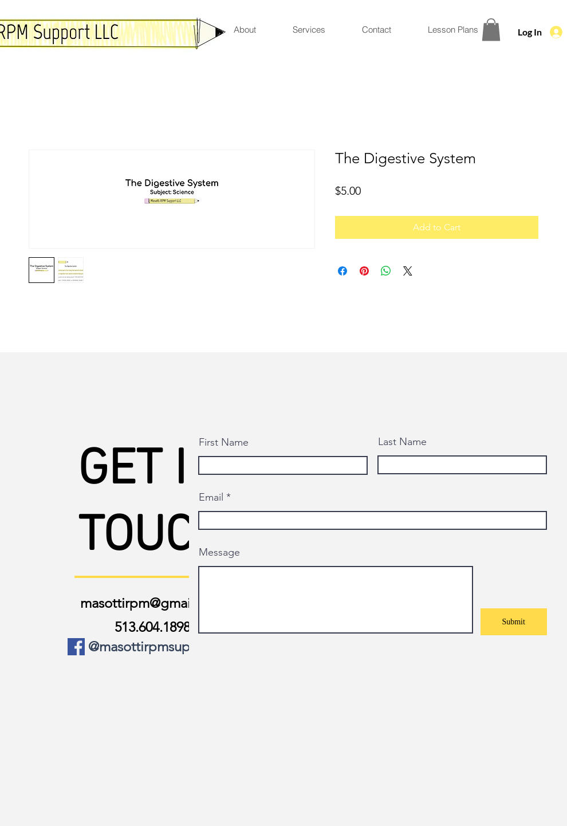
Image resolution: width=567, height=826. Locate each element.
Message (219, 552)
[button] (491, 29)
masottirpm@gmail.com (152, 603)
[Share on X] (408, 271)
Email (211, 497)
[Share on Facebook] (342, 271)
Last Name (402, 441)
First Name (224, 442)
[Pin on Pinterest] (364, 271)
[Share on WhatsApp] (386, 271)
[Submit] (514, 621)
